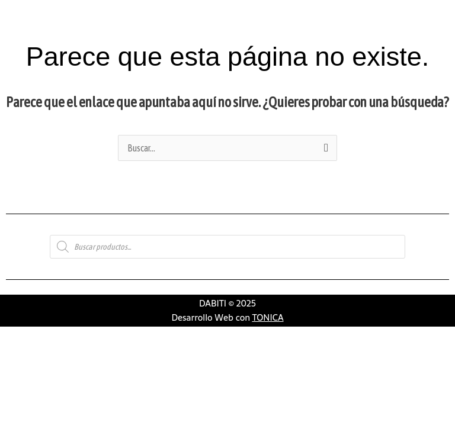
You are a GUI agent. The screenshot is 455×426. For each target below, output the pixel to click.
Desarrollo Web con (227, 317)
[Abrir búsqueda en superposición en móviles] (227, 247)
